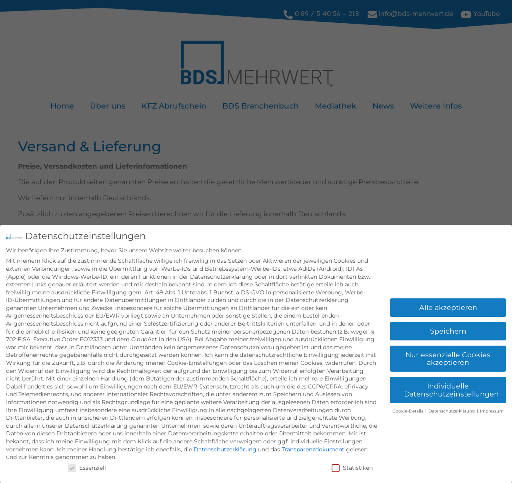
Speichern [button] (448, 330)
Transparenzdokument (313, 448)
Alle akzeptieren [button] (448, 306)
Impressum (492, 410)
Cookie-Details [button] (408, 410)
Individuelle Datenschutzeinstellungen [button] (451, 389)
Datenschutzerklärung (225, 448)
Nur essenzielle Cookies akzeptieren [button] (448, 358)
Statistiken (352, 467)
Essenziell (87, 467)
